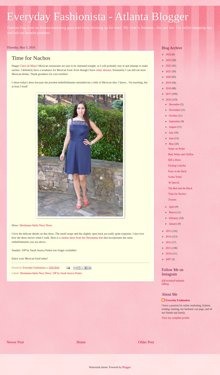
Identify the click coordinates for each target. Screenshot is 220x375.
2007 (169, 259)
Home (81, 342)
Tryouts (172, 199)
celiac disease (103, 70)
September (175, 121)
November (175, 110)
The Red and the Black (180, 188)
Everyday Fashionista (177, 300)
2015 (169, 231)
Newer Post (15, 342)
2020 (169, 77)
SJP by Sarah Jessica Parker (67, 273)
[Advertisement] (80, 310)
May (171, 143)
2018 (169, 88)
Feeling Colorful (177, 165)
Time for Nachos (177, 193)
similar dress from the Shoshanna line (82, 237)
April (172, 206)
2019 (169, 82)
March (172, 212)
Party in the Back (177, 171)
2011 (169, 248)
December (174, 104)
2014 (169, 236)
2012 (169, 242)
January (173, 223)
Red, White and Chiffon (180, 154)
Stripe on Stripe (176, 148)
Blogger (126, 367)
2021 (169, 71)
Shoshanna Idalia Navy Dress (36, 225)
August (173, 127)
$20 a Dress (174, 160)
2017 (169, 94)
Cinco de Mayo (28, 65)
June (171, 138)
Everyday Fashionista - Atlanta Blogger (97, 16)
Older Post (146, 342)
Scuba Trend (174, 176)
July (171, 132)
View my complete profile (175, 317)
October (173, 115)
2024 (169, 54)
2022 (169, 65)
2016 (169, 99)
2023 (169, 60)
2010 (169, 253)
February (174, 218)
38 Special (173, 182)
